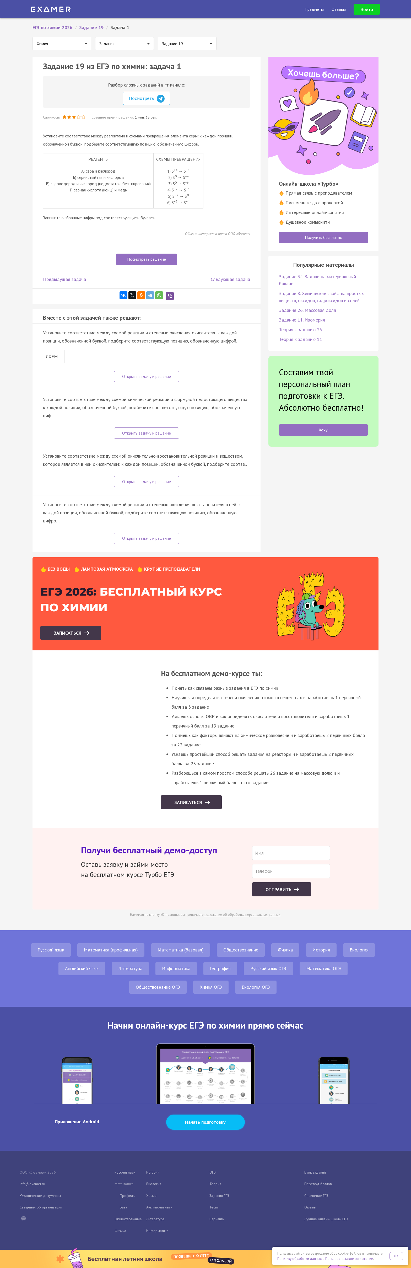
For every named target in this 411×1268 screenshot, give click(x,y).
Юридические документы (40, 1195)
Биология (359, 950)
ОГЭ (212, 1172)
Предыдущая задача (64, 279)
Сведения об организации (41, 1207)
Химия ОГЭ (211, 987)
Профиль (127, 1195)
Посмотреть (147, 99)
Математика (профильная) (111, 950)
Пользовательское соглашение (349, 1258)
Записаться (68, 633)
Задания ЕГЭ (219, 1195)
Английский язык (82, 968)
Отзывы (310, 1207)
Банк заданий (315, 1172)
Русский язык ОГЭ (268, 968)
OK (396, 1256)
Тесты (214, 1207)
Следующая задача (230, 279)
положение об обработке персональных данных (242, 914)
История (321, 950)
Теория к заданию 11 (300, 339)
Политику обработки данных (299, 1258)
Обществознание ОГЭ (158, 987)
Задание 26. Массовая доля (307, 310)
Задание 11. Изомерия (302, 320)
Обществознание (240, 950)
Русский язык (50, 950)
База (123, 1207)
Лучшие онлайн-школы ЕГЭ (326, 1219)
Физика (285, 950)
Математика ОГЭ (323, 968)
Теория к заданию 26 (300, 330)
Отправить (279, 889)
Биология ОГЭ (256, 987)
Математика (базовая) (181, 950)
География (220, 968)
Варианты (217, 1219)
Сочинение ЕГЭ (316, 1195)
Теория (215, 1183)
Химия (151, 1195)
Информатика (176, 968)
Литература (130, 968)
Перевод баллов (318, 1183)
